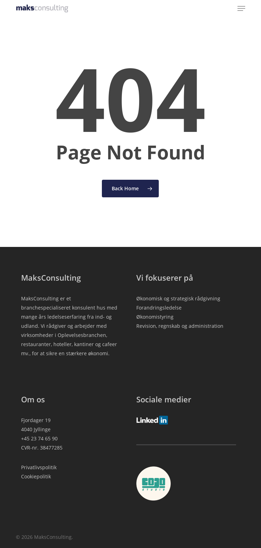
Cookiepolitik (36, 476)
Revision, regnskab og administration (179, 326)
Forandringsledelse (159, 307)
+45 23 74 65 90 (39, 438)
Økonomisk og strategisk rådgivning (178, 298)
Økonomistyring (155, 316)
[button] (241, 8)
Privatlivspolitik (39, 467)
